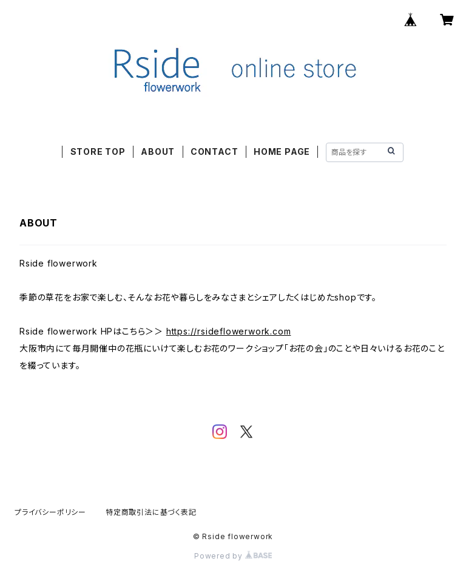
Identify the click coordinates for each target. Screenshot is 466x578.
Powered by (233, 555)
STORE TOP (98, 151)
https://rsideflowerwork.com (228, 331)
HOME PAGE (282, 151)
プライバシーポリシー (50, 512)
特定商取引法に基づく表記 (151, 512)
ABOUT (158, 151)
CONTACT (214, 151)
